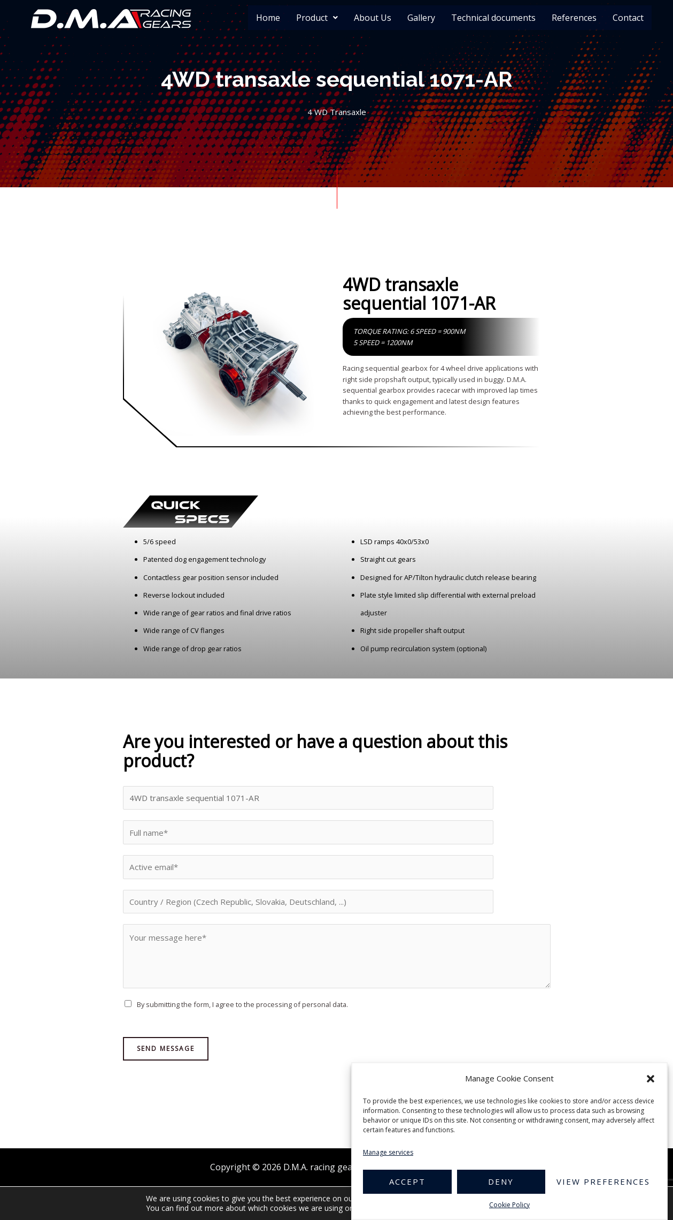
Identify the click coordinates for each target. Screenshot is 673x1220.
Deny (501, 1181)
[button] (650, 1078)
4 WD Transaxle (336, 112)
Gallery (421, 18)
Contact (628, 18)
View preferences (603, 1181)
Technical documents (493, 18)
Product (317, 18)
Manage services (388, 1152)
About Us (372, 18)
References (574, 18)
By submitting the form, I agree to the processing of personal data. (242, 1012)
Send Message (166, 1055)
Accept (407, 1181)
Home (268, 18)
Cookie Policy (509, 1204)
